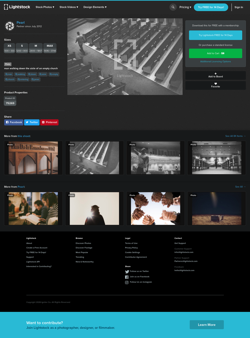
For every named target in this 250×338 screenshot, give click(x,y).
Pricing (185, 7)
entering (23, 79)
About (29, 243)
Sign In (239, 7)
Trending (80, 257)
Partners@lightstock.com (186, 261)
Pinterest (49, 122)
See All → (240, 187)
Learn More (207, 324)
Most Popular (82, 252)
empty (54, 74)
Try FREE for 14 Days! (211, 7)
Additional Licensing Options (215, 61)
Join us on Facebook (139, 276)
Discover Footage (84, 247)
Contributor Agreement (136, 257)
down (32, 74)
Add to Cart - (215, 53)
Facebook (14, 122)
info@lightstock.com (183, 252)
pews (35, 79)
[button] (45, 7)
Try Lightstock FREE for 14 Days (216, 35)
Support (30, 257)
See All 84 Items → (235, 136)
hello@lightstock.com (184, 270)
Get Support (180, 243)
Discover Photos (83, 243)
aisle (43, 74)
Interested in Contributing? (39, 266)
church (10, 79)
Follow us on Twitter (139, 271)
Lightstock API (33, 261)
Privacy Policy (131, 247)
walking (20, 74)
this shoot (24, 136)
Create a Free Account (36, 247)
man (9, 74)
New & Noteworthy (85, 261)
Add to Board (216, 75)
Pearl (21, 22)
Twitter (31, 122)
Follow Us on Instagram (141, 282)
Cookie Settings (132, 252)
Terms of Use (131, 243)
